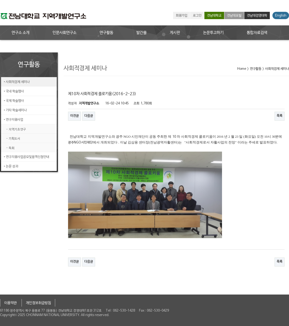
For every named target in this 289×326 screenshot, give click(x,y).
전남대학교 (214, 16)
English (280, 16)
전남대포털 (234, 16)
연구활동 (106, 33)
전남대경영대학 (257, 16)
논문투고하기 (213, 33)
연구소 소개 (20, 33)
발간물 (141, 33)
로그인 (197, 16)
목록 (279, 116)
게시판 (175, 33)
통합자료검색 (257, 33)
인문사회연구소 (64, 33)
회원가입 (181, 16)
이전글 (74, 116)
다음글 (88, 116)
